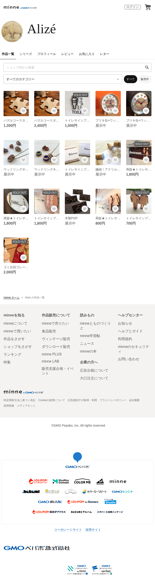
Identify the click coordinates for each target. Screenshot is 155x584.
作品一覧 (8, 54)
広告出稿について (94, 370)
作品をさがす (14, 339)
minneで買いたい (17, 331)
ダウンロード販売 (56, 347)
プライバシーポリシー (113, 400)
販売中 (145, 79)
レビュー (67, 54)
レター (104, 54)
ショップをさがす (18, 347)
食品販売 (49, 331)
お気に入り (87, 54)
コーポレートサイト (68, 529)
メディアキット (26, 405)
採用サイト (93, 529)
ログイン (132, 7)
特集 (7, 362)
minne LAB (50, 361)
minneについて (16, 323)
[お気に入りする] (24, 111)
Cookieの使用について (51, 400)
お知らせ (125, 323)
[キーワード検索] (77, 67)
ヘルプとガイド (130, 331)
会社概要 (134, 400)
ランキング (12, 354)
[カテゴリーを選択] (63, 79)
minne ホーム (12, 297)
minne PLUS (52, 354)
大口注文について (94, 378)
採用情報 (9, 405)
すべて (131, 79)
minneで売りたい (55, 323)
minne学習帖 (90, 336)
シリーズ (26, 54)
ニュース (87, 343)
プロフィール (46, 54)
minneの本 (88, 351)
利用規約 (125, 339)
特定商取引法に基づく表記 (20, 400)
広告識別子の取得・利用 (82, 400)
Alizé (41, 29)
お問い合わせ (128, 359)
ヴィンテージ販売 (56, 339)
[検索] (147, 67)
